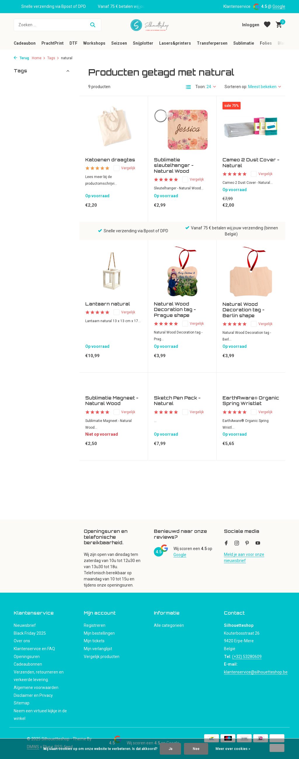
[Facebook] (226, 543)
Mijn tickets (94, 640)
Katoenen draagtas (110, 160)
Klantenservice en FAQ (34, 648)
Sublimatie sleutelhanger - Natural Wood (174, 165)
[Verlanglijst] (267, 24)
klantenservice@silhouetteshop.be (256, 672)
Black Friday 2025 (30, 633)
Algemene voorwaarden (36, 687)
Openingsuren (27, 656)
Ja (170, 749)
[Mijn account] (250, 24)
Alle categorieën (169, 625)
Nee (196, 749)
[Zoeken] (57, 25)
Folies (266, 43)
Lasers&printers (175, 43)
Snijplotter (143, 43)
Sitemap (21, 703)
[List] (188, 87)
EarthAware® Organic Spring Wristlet (250, 400)
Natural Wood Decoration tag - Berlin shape (243, 309)
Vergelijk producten (101, 656)
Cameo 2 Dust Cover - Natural (250, 162)
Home (39, 58)
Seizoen (119, 43)
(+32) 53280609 (247, 656)
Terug (21, 58)
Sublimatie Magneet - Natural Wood (111, 400)
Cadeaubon (25, 43)
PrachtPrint (52, 43)
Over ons (22, 640)
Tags (53, 58)
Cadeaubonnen (28, 664)
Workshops (94, 43)
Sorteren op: (236, 86)
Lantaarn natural (107, 304)
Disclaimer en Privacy (33, 695)
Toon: (200, 86)
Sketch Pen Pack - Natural (177, 400)
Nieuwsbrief (25, 625)
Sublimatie (243, 43)
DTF (73, 43)
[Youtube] (257, 543)
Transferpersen (212, 43)
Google (278, 6)
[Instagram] (236, 543)
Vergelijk (124, 168)
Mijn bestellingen (99, 633)
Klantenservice (237, 6)
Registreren (94, 625)
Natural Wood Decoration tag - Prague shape (175, 309)
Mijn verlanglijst (98, 648)
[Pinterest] (247, 543)
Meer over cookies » (232, 749)
